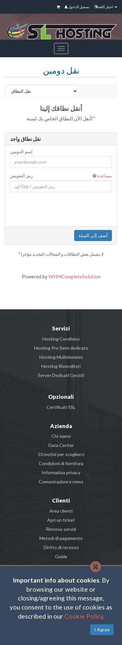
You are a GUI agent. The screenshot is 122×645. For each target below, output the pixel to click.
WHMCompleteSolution (74, 276)
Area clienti (61, 511)
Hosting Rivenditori (61, 366)
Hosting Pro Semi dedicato (61, 348)
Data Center (61, 445)
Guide (61, 556)
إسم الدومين (21, 151)
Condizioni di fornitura (61, 463)
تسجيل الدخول (77, 7)
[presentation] (61, 209)
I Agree (102, 629)
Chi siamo (61, 436)
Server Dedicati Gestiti (61, 375)
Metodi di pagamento (61, 538)
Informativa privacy (61, 472)
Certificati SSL (61, 407)
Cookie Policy (83, 616)
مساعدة (102, 175)
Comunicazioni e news (61, 481)
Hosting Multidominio (61, 357)
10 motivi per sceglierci (61, 454)
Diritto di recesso (61, 547)
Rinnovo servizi (61, 529)
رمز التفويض (61, 176)
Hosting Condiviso (61, 339)
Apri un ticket (61, 520)
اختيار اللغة (105, 7)
